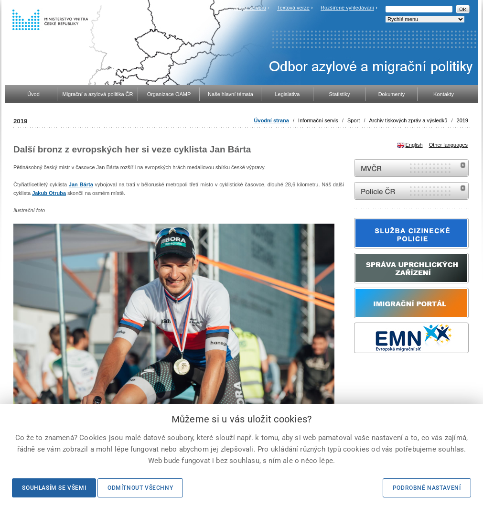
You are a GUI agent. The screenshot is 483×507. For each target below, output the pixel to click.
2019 (462, 120)
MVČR (411, 168)
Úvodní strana (271, 120)
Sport (353, 120)
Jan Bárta (81, 184)
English (414, 145)
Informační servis (318, 120)
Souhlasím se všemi (54, 488)
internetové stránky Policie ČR (411, 191)
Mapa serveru (250, 8)
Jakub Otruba (49, 193)
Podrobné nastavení (427, 488)
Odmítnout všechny (140, 488)
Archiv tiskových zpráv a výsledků (408, 120)
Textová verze (293, 8)
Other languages (448, 145)
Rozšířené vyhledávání (347, 8)
